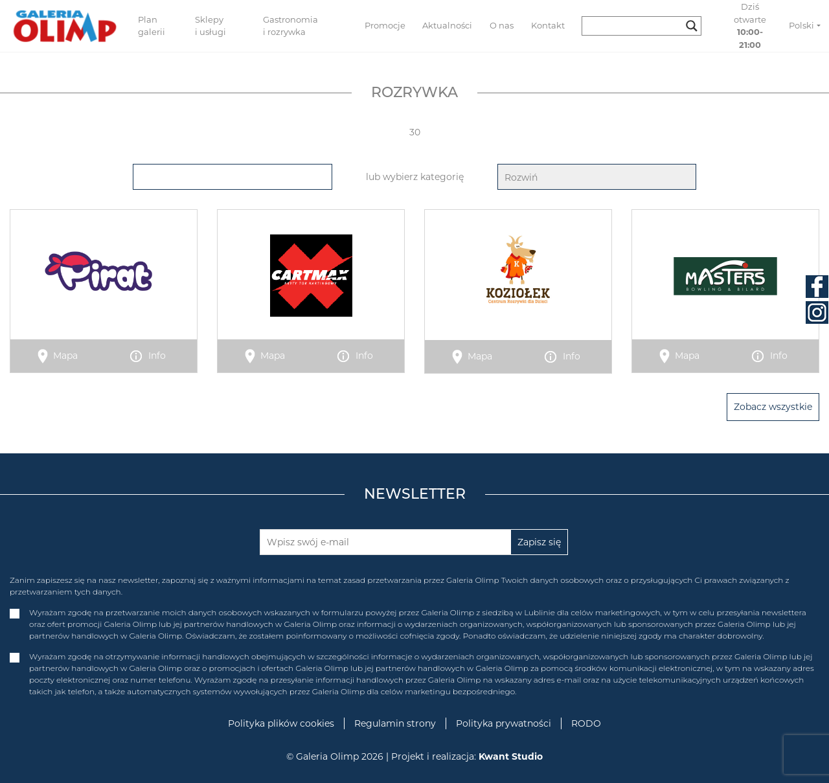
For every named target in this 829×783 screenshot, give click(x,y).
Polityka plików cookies (281, 723)
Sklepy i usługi (210, 26)
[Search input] (635, 26)
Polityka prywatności (503, 723)
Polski (801, 25)
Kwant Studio (511, 756)
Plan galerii (151, 26)
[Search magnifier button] (692, 26)
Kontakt (548, 25)
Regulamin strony (395, 723)
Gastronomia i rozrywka (290, 26)
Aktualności (447, 25)
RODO (586, 723)
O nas (502, 25)
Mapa (65, 355)
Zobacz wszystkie (773, 407)
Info (157, 355)
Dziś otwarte (750, 25)
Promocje (385, 25)
